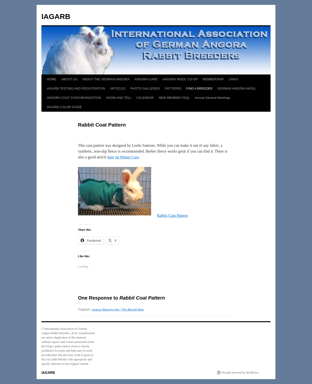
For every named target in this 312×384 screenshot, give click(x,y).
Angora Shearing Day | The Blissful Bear (118, 309)
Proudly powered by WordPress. (240, 372)
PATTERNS (173, 88)
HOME (51, 79)
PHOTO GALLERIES (145, 88)
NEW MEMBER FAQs (174, 98)
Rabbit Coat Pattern (172, 215)
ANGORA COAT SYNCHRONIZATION (74, 98)
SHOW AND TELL (118, 98)
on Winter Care (127, 157)
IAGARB (55, 16)
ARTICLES (117, 88)
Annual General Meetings (212, 98)
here (110, 157)
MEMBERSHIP (213, 79)
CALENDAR (145, 98)
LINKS (233, 79)
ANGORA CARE (145, 79)
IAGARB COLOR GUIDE (64, 107)
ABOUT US (69, 79)
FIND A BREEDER (199, 88)
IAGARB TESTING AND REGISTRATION (76, 88)
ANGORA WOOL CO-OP (180, 79)
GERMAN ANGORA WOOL (236, 88)
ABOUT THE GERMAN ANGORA (105, 79)
